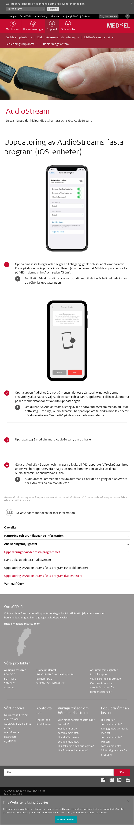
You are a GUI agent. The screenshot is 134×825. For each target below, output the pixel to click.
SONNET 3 (10, 678)
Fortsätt (52, 8)
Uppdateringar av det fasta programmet (32, 552)
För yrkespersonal (108, 16)
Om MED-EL (25, 16)
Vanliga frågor (14, 584)
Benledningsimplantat (21, 44)
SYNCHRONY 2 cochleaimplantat (55, 674)
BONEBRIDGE (44, 678)
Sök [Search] (121, 772)
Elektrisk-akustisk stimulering (58, 37)
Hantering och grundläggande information (34, 536)
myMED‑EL (73, 16)
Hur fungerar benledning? (73, 750)
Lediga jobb (43, 719)
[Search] (127, 16)
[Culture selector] (25, 9)
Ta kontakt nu (88, 16)
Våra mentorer (58, 16)
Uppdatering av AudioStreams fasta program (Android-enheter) (46, 568)
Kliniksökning (41, 16)
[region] (67, 810)
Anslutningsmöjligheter (20, 544)
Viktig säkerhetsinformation (106, 678)
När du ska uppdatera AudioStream (27, 560)
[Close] (128, 801)
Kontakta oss (43, 724)
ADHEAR (9, 687)
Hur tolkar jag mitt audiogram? (76, 746)
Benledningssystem (57, 44)
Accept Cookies (66, 819)
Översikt (10, 527)
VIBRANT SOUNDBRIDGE (50, 683)
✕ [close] (132, 3)
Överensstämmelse (101, 683)
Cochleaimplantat (18, 37)
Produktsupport (99, 674)
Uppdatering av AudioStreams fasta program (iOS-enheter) (43, 576)
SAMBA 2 (9, 683)
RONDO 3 (9, 674)
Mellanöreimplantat (99, 37)
